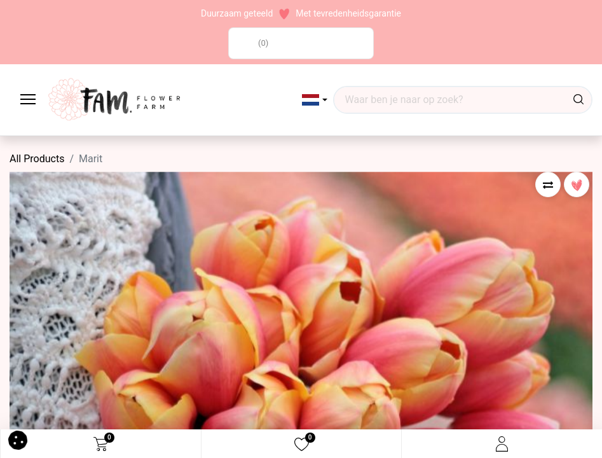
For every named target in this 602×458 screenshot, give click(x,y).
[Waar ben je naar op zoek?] (578, 100)
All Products (37, 159)
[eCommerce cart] (101, 444)
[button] (315, 100)
